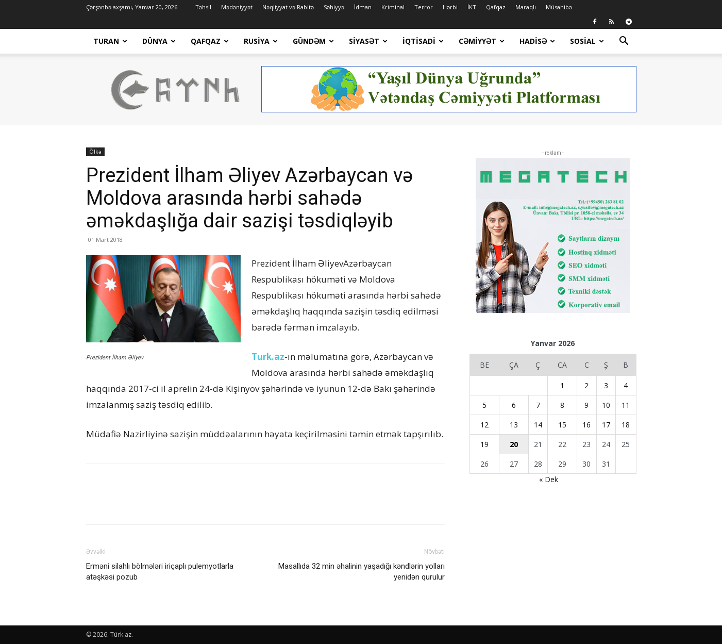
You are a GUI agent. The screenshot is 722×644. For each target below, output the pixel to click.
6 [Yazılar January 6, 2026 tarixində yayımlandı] (514, 405)
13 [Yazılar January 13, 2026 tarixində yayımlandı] (514, 425)
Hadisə (537, 41)
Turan (110, 41)
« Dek (548, 479)
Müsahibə (559, 7)
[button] (624, 42)
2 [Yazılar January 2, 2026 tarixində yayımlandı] (586, 385)
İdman (363, 7)
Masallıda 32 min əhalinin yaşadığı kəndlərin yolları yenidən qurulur (361, 572)
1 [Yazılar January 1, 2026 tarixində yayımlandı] (562, 385)
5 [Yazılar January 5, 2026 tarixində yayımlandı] (484, 405)
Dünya (159, 41)
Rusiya (261, 41)
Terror (423, 7)
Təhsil (203, 7)
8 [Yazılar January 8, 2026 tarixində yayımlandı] (562, 405)
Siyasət (368, 41)
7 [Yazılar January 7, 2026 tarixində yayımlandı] (538, 405)
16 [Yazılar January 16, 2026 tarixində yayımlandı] (586, 425)
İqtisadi (423, 41)
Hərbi (450, 7)
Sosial (587, 41)
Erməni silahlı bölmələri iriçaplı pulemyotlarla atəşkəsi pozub (159, 572)
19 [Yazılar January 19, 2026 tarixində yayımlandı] (484, 444)
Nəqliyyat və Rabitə (288, 7)
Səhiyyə (334, 7)
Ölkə (95, 151)
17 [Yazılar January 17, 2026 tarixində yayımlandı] (606, 425)
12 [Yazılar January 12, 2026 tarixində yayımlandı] (484, 425)
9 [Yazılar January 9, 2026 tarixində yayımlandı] (586, 405)
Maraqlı (525, 7)
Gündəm (313, 41)
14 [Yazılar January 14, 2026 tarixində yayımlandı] (538, 425)
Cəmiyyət (482, 41)
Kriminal (393, 7)
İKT (471, 7)
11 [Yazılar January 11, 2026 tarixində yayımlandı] (626, 405)
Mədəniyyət (237, 7)
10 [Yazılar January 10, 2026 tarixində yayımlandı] (606, 405)
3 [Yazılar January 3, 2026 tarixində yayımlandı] (606, 385)
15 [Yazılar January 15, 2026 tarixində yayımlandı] (562, 425)
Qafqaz (496, 7)
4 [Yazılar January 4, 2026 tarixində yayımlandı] (626, 385)
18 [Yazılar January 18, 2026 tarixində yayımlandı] (626, 425)
